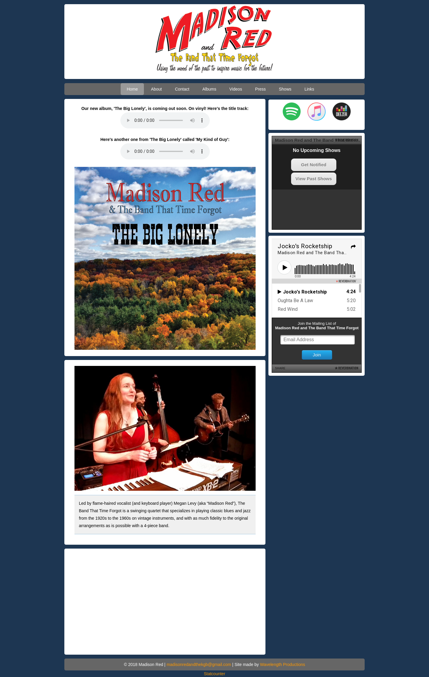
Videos (235, 89)
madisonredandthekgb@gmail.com (199, 664)
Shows (285, 89)
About (156, 89)
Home (132, 89)
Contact (182, 89)
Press (260, 89)
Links (309, 89)
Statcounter (214, 673)
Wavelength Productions (282, 664)
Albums (209, 89)
